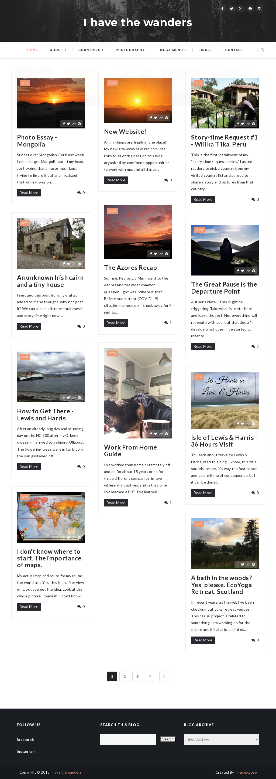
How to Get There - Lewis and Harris (45, 414)
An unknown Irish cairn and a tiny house (50, 281)
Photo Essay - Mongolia (37, 141)
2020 (112, 83)
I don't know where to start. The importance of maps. (49, 558)
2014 (25, 83)
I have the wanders (65, 772)
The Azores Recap (130, 267)
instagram (26, 751)
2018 (25, 357)
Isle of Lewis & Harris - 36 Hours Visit (224, 441)
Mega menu (170, 50)
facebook (25, 739)
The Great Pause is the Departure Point (224, 288)
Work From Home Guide (130, 451)
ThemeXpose (246, 772)
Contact (232, 50)
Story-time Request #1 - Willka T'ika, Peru (224, 141)
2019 (25, 223)
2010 (199, 83)
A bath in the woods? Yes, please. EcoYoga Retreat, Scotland (221, 584)
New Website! (125, 131)
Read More (29, 192)
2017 (199, 523)
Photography (130, 50)
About (58, 50)
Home (35, 50)
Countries (90, 50)
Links (202, 50)
